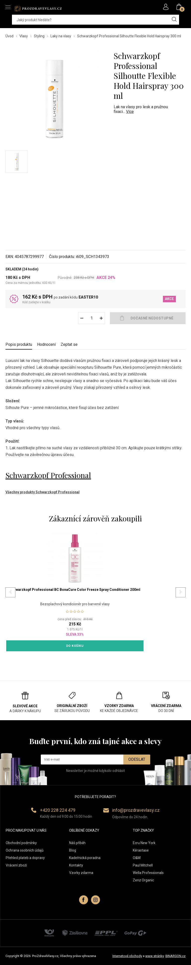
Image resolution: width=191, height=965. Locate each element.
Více (130, 111)
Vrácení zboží (16, 865)
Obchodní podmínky (21, 843)
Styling (39, 36)
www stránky (154, 956)
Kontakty (76, 865)
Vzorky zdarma (81, 873)
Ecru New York (144, 843)
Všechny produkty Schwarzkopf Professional (42, 492)
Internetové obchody (127, 956)
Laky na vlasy (60, 36)
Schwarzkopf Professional (48, 475)
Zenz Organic (143, 880)
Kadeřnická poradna (84, 858)
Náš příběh (77, 843)
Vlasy (23, 36)
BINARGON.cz (175, 956)
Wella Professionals (148, 873)
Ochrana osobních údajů (25, 850)
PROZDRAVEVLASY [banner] (38, 8)
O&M (137, 858)
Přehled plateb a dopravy (25, 858)
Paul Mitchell (143, 865)
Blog (72, 850)
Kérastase (141, 850)
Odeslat (136, 759)
